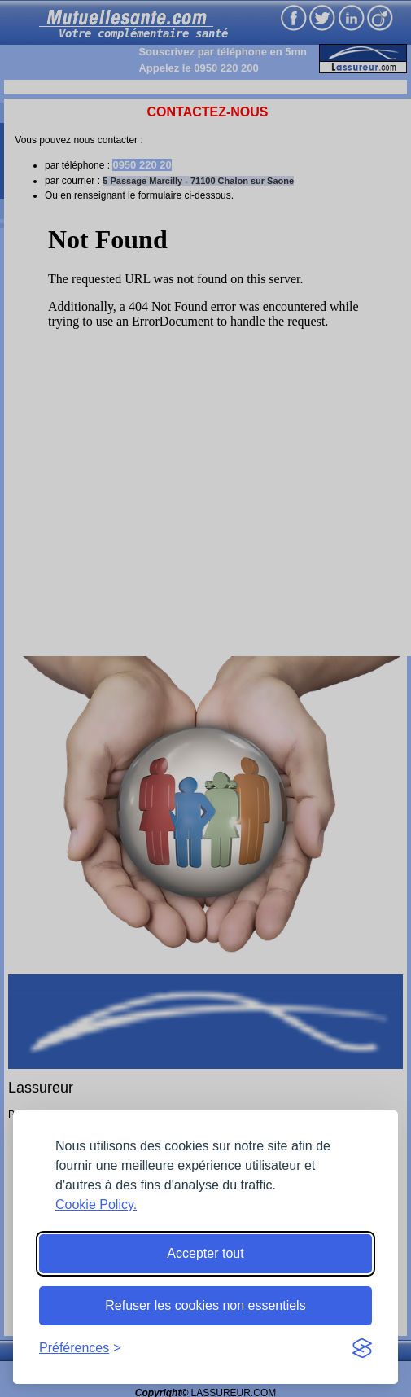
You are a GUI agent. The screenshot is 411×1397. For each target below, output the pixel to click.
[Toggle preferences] (80, 1348)
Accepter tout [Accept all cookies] (205, 1253)
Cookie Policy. (96, 1204)
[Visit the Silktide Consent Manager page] (362, 1348)
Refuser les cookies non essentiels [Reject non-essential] (205, 1305)
